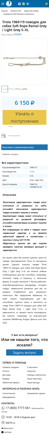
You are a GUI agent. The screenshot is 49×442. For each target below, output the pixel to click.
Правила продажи (10, 367)
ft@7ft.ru (10, 423)
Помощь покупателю (36, 375)
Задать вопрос (24, 352)
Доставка (6, 375)
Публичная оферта (10, 382)
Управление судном (36, 393)
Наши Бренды (33, 382)
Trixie (32, 171)
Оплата (5, 371)
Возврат (6, 378)
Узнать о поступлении (24, 117)
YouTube (7, 432)
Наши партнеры (34, 378)
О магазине (32, 367)
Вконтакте (8, 428)
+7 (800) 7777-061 (18, 408)
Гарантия (31, 371)
